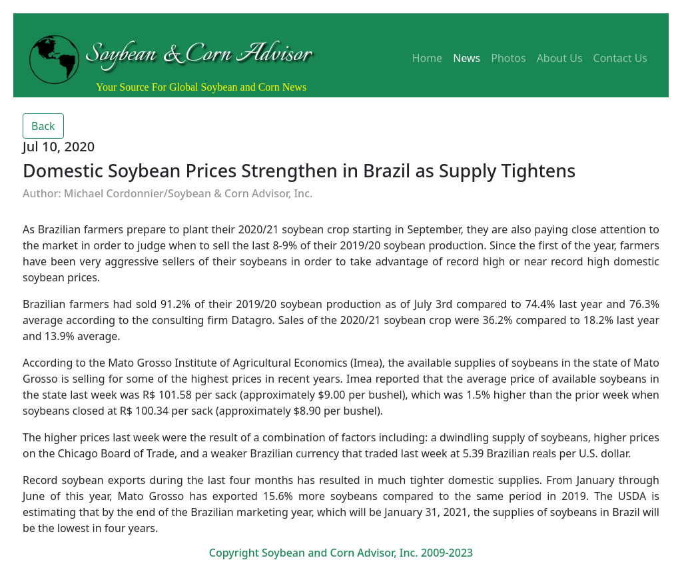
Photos (508, 58)
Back (43, 126)
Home (427, 58)
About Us (560, 58)
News (466, 58)
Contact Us (620, 58)
